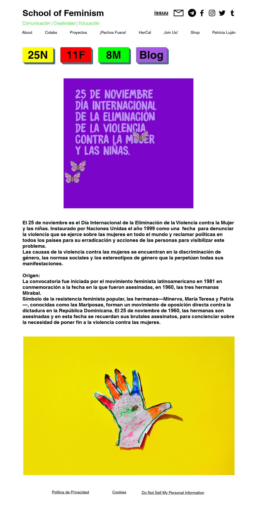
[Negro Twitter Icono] (222, 13)
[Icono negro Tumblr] (232, 13)
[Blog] (151, 54)
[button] (75, 54)
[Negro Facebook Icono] (202, 13)
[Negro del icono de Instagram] (212, 13)
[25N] (37, 54)
